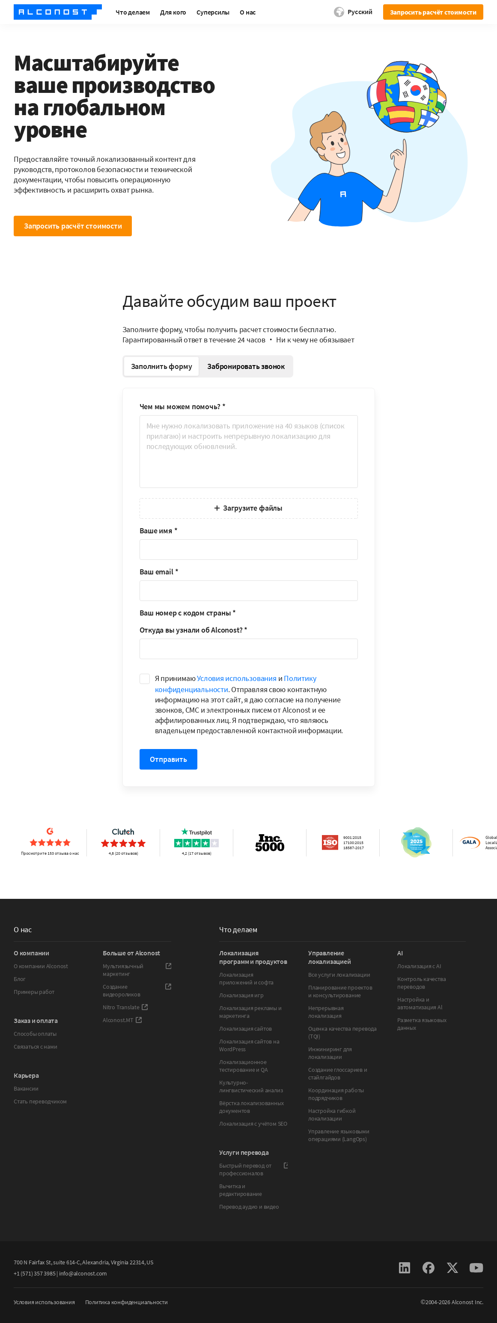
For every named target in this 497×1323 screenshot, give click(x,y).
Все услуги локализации (339, 974)
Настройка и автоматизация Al (420, 1003)
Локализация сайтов (245, 1028)
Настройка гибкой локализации (332, 1114)
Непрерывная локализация (326, 1012)
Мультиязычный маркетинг (137, 970)
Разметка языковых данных (421, 1024)
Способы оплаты (35, 1034)
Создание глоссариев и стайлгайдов (337, 1073)
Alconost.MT (122, 1020)
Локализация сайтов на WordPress (249, 1045)
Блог (20, 979)
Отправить (168, 759)
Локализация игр (241, 995)
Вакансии (26, 1088)
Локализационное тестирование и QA (243, 1065)
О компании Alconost (41, 966)
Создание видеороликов (137, 990)
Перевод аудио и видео (249, 1206)
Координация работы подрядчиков (336, 1094)
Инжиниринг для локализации (330, 1053)
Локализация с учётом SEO (253, 1123)
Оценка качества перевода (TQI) (342, 1032)
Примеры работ (34, 992)
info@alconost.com (83, 1273)
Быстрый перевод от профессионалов (253, 1169)
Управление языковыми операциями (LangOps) (338, 1135)
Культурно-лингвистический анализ (251, 1086)
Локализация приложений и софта (246, 978)
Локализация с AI (419, 966)
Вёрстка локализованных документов (251, 1107)
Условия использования (237, 678)
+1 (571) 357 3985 (34, 1273)
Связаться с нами (35, 1046)
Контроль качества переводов (421, 982)
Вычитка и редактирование (240, 1190)
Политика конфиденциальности (126, 1302)
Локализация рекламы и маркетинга (250, 1012)
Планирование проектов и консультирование (340, 991)
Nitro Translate (125, 1007)
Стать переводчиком (40, 1101)
